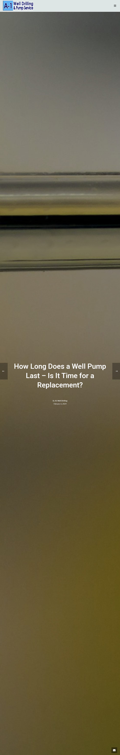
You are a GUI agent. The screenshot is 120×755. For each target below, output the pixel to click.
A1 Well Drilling (61, 401)
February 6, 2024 (60, 404)
